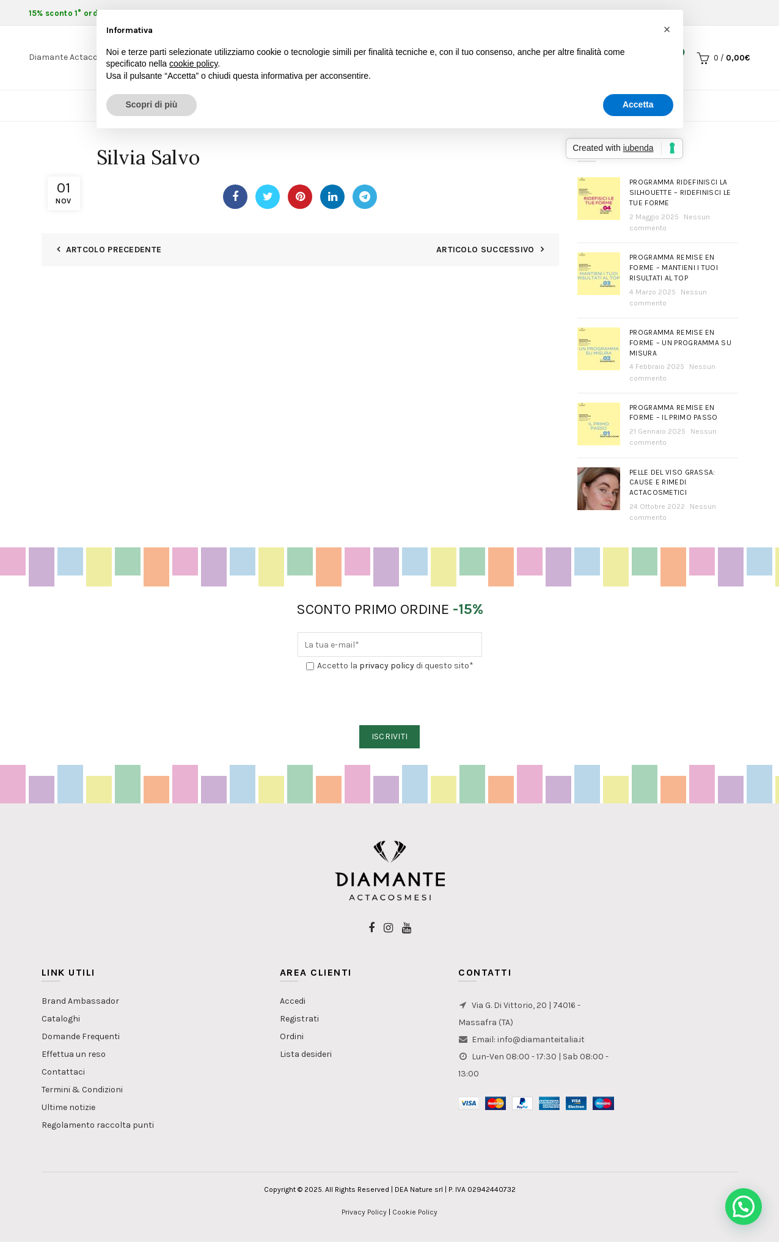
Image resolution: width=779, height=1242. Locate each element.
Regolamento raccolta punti (98, 1125)
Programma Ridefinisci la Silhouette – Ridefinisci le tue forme (680, 192)
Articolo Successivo (485, 249)
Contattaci (63, 1072)
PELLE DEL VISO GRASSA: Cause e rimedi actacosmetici (672, 482)
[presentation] (390, 699)
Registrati (299, 1019)
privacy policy (386, 665)
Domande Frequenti (81, 1036)
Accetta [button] (638, 104)
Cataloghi (61, 1019)
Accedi (292, 1001)
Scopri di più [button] (152, 104)
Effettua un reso (74, 1054)
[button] (743, 1206)
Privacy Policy (364, 1212)
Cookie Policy (414, 1212)
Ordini (292, 1036)
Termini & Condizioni (82, 1089)
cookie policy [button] (193, 63)
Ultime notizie (68, 1107)
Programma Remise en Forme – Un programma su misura (680, 342)
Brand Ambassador (80, 1001)
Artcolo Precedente (113, 249)
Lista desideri (306, 1054)
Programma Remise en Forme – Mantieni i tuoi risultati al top (673, 267)
